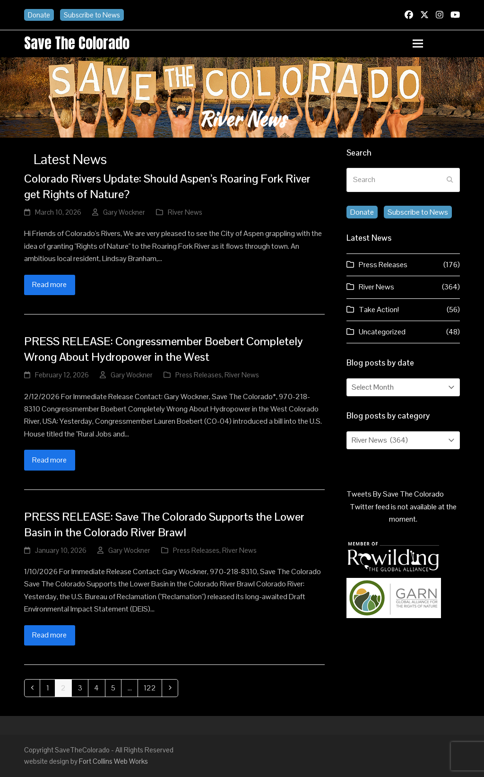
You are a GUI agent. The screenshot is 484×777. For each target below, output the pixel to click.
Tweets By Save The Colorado (395, 494)
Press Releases (198, 374)
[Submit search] (450, 180)
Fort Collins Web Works (113, 761)
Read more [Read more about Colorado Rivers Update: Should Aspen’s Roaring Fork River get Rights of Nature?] (49, 284)
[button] (436, 44)
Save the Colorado (77, 43)
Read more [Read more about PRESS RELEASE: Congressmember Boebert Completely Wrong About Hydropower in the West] (49, 460)
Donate (39, 14)
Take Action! (379, 309)
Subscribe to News (92, 14)
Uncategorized (382, 332)
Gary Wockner (124, 212)
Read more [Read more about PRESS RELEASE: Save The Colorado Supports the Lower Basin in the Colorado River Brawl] (49, 635)
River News (185, 212)
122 (151, 687)
